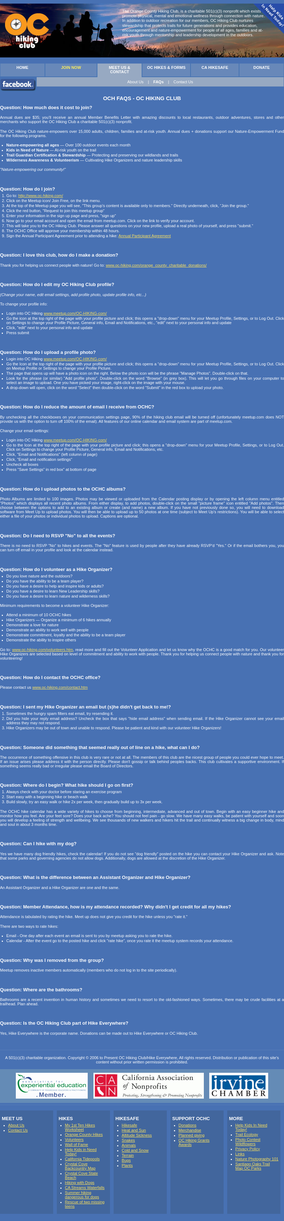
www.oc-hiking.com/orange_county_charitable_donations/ (156, 265)
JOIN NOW (71, 67)
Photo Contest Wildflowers (248, 1141)
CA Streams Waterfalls (85, 1187)
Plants (127, 1165)
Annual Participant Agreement (144, 236)
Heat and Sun (134, 1130)
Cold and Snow (135, 1150)
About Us (135, 82)
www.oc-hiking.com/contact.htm (60, 687)
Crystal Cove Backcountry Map (80, 1166)
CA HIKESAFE (215, 67)
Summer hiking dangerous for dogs (82, 1194)
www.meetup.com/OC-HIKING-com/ (75, 313)
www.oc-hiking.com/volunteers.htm (42, 649)
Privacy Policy (247, 1149)
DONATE (261, 67)
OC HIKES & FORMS (166, 67)
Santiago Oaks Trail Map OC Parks (252, 1166)
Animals (129, 1145)
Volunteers (74, 1139)
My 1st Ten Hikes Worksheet (80, 1127)
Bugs (126, 1160)
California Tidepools (82, 1159)
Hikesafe (129, 1125)
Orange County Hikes (84, 1134)
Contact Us (183, 82)
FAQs (159, 82)
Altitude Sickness (137, 1135)
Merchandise (190, 1130)
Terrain (128, 1155)
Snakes (128, 1140)
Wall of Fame (76, 1144)
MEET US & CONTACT (119, 69)
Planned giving (192, 1135)
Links (240, 1154)
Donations (188, 1125)
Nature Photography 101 (257, 1159)
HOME (22, 67)
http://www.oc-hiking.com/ (40, 195)
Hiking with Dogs (80, 1182)
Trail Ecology (246, 1134)
